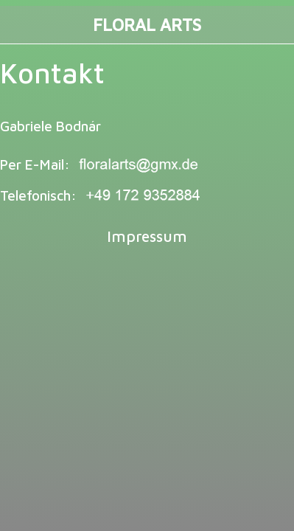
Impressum (147, 236)
